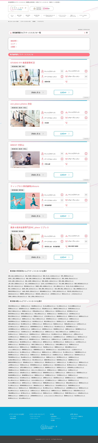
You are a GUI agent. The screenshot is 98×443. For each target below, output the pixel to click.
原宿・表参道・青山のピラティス (70, 278)
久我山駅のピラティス (83, 393)
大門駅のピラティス (36, 352)
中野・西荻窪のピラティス (67, 275)
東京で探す (19, 16)
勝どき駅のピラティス (37, 359)
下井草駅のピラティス (62, 375)
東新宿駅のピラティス (36, 377)
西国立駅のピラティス (50, 362)
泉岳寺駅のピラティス (59, 377)
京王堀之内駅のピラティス (14, 359)
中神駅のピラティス (26, 359)
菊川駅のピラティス (49, 344)
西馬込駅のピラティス (28, 362)
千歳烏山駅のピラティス (70, 323)
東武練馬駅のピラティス (28, 375)
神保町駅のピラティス (47, 336)
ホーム (12, 16)
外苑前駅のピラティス (51, 318)
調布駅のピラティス (67, 334)
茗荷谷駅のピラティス (51, 349)
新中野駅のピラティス (62, 357)
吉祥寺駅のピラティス (74, 313)
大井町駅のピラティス (71, 336)
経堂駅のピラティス (25, 329)
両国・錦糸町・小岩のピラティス (50, 281)
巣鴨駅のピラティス (62, 370)
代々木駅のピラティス (62, 306)
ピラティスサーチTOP (13, 21)
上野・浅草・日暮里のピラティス (16, 283)
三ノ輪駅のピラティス (67, 339)
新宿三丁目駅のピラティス (14, 311)
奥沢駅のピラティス (61, 321)
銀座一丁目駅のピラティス (14, 318)
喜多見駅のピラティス (46, 354)
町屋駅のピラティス (60, 372)
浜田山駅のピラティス (13, 347)
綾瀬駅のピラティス (36, 329)
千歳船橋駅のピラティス (80, 352)
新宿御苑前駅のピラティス (26, 385)
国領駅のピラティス (13, 339)
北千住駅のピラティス (13, 326)
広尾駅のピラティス (56, 339)
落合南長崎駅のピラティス (14, 375)
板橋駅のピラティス (56, 390)
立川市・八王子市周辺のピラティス (49, 283)
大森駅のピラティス (70, 329)
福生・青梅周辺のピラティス (80, 288)
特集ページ (73, 16)
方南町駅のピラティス (34, 334)
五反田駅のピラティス (74, 331)
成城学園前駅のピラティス (36, 326)
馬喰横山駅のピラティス (49, 382)
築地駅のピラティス (73, 316)
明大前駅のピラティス (13, 377)
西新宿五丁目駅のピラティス (60, 308)
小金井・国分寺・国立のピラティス (30, 291)
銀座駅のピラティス (83, 316)
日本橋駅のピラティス (39, 367)
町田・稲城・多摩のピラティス (66, 281)
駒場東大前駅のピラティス (35, 387)
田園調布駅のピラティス (39, 349)
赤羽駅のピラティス (57, 352)
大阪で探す (28, 16)
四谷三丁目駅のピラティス (62, 331)
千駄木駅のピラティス (48, 347)
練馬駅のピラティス (47, 341)
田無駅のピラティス (73, 375)
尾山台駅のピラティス (26, 357)
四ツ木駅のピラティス (48, 387)
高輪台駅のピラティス (39, 385)
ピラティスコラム (62, 16)
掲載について (78, 2)
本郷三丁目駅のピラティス (37, 344)
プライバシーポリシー (55, 418)
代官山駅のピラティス (47, 308)
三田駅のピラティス (45, 334)
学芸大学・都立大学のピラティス (75, 291)
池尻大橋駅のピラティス (71, 347)
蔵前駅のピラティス (39, 375)
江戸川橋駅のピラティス (51, 380)
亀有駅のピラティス (83, 387)
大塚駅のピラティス (61, 362)
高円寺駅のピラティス (72, 311)
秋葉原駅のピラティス (59, 329)
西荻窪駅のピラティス (63, 313)
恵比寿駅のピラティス (36, 306)
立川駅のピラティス (81, 323)
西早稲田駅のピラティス (36, 364)
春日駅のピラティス (13, 398)
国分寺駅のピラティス (59, 341)
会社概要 (53, 420)
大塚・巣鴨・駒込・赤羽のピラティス (63, 288)
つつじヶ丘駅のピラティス (14, 349)
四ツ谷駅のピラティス (56, 334)
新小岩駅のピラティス (26, 323)
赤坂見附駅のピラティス (14, 321)
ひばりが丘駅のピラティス (37, 380)
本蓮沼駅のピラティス (36, 393)
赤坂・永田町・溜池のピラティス (33, 281)
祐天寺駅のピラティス (37, 321)
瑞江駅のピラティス (39, 362)
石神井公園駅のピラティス (62, 344)
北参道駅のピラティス (24, 308)
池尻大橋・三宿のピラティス (42, 293)
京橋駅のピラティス (47, 377)
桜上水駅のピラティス (13, 390)
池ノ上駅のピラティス (13, 380)
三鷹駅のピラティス (23, 339)
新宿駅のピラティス (26, 311)
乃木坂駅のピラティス (57, 354)
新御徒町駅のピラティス (49, 372)
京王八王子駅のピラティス (64, 349)
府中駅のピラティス (48, 326)
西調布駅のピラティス (62, 359)
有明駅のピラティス (52, 370)
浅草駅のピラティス (61, 367)
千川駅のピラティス (45, 339)
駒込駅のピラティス (58, 323)
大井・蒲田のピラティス (59, 286)
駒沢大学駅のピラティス (14, 316)
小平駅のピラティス (24, 354)
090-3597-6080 (73, 246)
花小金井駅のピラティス (61, 385)
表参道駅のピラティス (35, 308)
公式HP (63, 92)
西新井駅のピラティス (82, 372)
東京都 (34, 21)
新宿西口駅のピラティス (74, 308)
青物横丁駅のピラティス (71, 393)
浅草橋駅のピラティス (70, 377)
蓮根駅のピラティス (46, 352)
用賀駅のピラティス (38, 316)
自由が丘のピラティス (13, 293)
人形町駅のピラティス (13, 367)
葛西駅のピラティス (68, 395)
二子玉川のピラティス (76, 293)
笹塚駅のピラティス (35, 354)
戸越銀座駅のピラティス (36, 347)
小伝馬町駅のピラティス (82, 377)
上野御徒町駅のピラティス (36, 395)
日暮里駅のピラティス (47, 329)
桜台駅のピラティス (23, 387)
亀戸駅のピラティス (72, 364)
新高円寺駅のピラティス (14, 313)
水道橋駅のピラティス (24, 395)
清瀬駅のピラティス (51, 357)
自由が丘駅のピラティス (73, 321)
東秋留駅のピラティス (34, 339)
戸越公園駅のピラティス (14, 393)
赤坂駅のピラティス (74, 318)
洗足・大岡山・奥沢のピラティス (36, 296)
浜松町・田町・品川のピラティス (30, 288)
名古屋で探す (37, 16)
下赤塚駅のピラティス (13, 341)
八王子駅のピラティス (81, 341)
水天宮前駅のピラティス (14, 331)
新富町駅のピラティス (73, 380)
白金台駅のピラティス (48, 364)
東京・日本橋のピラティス (14, 288)
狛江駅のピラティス (13, 334)
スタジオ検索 (13, 416)
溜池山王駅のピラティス (72, 382)
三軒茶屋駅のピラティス (26, 316)
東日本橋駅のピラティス (60, 364)
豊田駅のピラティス (83, 382)
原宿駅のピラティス (13, 308)
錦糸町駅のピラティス (50, 367)
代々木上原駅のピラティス (49, 306)
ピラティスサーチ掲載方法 (77, 416)
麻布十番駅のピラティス (38, 331)
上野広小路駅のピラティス (26, 367)
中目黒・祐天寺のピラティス (59, 291)
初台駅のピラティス (37, 382)
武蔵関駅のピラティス (73, 359)
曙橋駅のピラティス (13, 395)
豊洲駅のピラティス (74, 344)
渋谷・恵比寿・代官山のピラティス (33, 275)
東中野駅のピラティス (61, 311)
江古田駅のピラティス (13, 336)
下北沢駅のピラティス (26, 331)
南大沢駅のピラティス (80, 395)
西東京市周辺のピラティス (14, 291)
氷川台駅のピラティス (25, 377)
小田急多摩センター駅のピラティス (75, 367)
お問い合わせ (74, 418)
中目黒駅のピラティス (26, 321)
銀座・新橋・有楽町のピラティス (34, 278)
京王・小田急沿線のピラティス (32, 283)
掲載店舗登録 (13, 418)
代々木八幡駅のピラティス (74, 306)
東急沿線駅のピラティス (45, 291)
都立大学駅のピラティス (50, 321)
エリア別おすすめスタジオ (49, 16)
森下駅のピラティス (25, 393)
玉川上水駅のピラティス (24, 398)
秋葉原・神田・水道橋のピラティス (44, 286)
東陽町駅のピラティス (27, 349)
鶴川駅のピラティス (82, 336)
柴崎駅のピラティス (59, 347)
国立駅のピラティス (70, 341)
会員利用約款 (54, 416)
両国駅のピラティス (24, 347)
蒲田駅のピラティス (83, 362)
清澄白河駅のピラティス (79, 390)
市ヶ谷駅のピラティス (13, 385)
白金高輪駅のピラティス (59, 336)
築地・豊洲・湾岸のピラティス (46, 288)
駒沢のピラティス (66, 293)
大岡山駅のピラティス (25, 372)
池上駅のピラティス (24, 390)
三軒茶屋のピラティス (55, 293)
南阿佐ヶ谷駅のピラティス (27, 313)
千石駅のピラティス (23, 334)
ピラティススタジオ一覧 (25, 21)
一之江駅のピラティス (76, 349)
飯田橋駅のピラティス (81, 329)
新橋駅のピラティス (13, 387)
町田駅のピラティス (37, 323)
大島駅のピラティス (71, 372)
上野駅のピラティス (78, 334)
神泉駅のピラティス (47, 393)
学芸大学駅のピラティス (14, 306)
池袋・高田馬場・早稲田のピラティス (52, 278)
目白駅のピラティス (68, 354)
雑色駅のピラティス (60, 382)
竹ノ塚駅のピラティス (72, 362)
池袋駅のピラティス (26, 318)
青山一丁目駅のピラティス (38, 318)
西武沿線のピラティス (29, 286)
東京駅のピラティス (45, 390)
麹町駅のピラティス (49, 385)
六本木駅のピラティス (63, 318)
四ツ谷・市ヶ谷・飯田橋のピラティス (75, 286)
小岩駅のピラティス (35, 390)
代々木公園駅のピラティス (14, 382)
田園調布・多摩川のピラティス (27, 293)
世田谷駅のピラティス (80, 354)
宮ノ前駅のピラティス (25, 352)
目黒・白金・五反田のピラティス (16, 275)
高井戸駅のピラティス (60, 387)
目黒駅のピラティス (49, 331)
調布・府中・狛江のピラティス (15, 286)
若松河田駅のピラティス (24, 344)
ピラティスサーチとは (35, 416)
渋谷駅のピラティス (25, 306)
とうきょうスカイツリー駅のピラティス (53, 395)
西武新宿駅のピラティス (74, 385)
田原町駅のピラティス (67, 390)
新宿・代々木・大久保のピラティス (51, 275)
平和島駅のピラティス (25, 336)
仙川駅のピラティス (73, 370)
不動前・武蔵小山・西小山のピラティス (17, 296)
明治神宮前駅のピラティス (38, 357)
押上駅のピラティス (36, 336)
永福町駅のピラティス (79, 339)
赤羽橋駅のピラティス (59, 393)
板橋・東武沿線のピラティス (81, 283)
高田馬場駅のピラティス (72, 326)
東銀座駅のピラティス (62, 316)
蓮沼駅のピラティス (13, 344)
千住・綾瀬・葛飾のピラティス (66, 283)
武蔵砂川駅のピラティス (50, 359)
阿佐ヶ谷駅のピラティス (40, 313)
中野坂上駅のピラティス (38, 311)
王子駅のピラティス (82, 364)
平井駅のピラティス (24, 364)
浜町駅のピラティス (26, 382)
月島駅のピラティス (37, 341)
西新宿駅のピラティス (25, 380)
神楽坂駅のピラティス (25, 370)
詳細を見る (36, 92)
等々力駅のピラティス (68, 352)
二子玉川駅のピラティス (50, 316)
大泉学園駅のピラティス (14, 329)
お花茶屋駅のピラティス (72, 387)
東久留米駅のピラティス (25, 341)
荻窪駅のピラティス (52, 313)
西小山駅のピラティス (60, 326)
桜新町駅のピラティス (36, 372)
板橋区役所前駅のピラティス (15, 362)
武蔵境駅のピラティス (13, 372)
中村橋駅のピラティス (50, 375)
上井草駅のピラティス (13, 364)
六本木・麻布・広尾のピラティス (16, 281)
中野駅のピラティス (49, 311)
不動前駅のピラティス (13, 370)
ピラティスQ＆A (83, 16)
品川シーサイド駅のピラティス (38, 370)
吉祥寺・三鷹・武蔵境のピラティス (16, 278)
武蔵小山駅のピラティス (14, 323)
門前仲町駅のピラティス (14, 357)
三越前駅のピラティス (73, 357)
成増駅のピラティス (24, 326)
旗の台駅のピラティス (13, 352)
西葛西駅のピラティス (13, 354)
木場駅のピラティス (62, 380)
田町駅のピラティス (47, 323)
